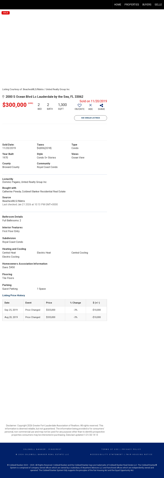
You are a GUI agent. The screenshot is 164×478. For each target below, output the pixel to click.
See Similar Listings (90, 118)
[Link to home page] (4, 4)
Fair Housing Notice (139, 454)
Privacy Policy (131, 449)
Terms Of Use (110, 449)
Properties (131, 4)
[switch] (79, 108)
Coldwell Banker (35, 449)
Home (117, 4)
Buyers (146, 4)
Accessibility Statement (106, 454)
